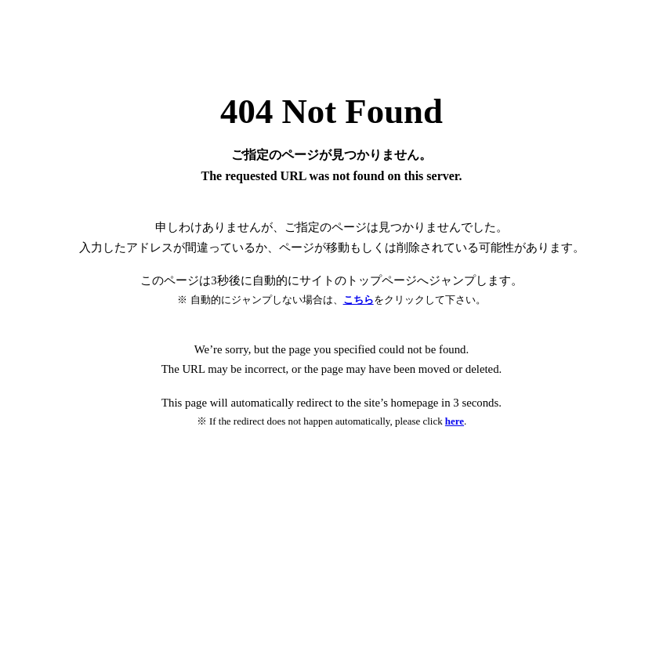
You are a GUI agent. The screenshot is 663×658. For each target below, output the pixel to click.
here (454, 421)
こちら (358, 300)
